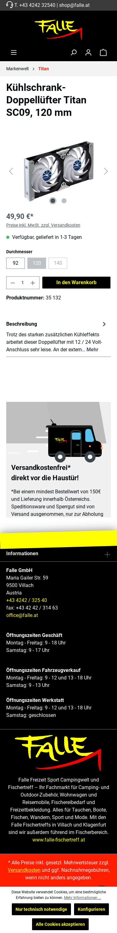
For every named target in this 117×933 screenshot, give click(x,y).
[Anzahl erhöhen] (33, 282)
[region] (58, 171)
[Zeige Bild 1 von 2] (52, 200)
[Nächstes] (106, 171)
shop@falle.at (74, 5)
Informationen (22, 553)
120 (39, 264)
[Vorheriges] (11, 171)
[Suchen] (73, 52)
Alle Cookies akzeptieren (60, 924)
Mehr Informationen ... (82, 898)
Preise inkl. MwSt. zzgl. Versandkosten (43, 225)
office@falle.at (22, 615)
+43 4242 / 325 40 (26, 600)
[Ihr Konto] (88, 52)
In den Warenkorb (76, 282)
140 (61, 264)
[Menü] (13, 52)
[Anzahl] (23, 282)
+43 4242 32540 (37, 5)
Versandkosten (24, 870)
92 (15, 263)
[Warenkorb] (103, 52)
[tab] (57, 336)
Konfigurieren (91, 909)
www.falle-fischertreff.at (58, 840)
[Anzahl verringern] (12, 282)
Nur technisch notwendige (41, 909)
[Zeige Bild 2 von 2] (64, 200)
